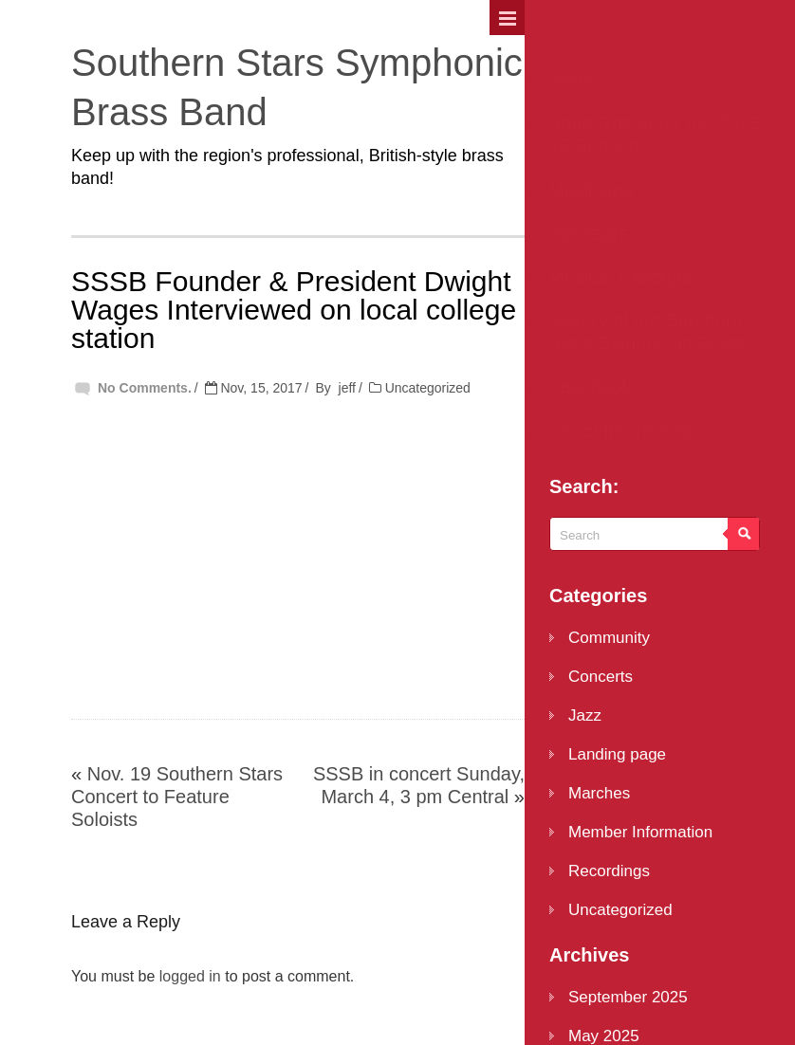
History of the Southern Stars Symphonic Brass (647, 332)
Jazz (584, 715)
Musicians (590, 189)
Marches (599, 793)
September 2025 (628, 997)
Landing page (617, 754)
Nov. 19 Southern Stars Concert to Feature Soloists (177, 796)
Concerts (600, 677)
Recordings (609, 871)
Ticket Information (623, 430)
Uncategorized (428, 387)
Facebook (590, 386)
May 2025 (603, 1036)
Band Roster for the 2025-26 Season (657, 134)
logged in (190, 976)
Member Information (640, 832)
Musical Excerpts (620, 276)
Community (609, 638)
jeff (347, 387)
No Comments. (145, 387)
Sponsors (588, 233)
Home (573, 79)
